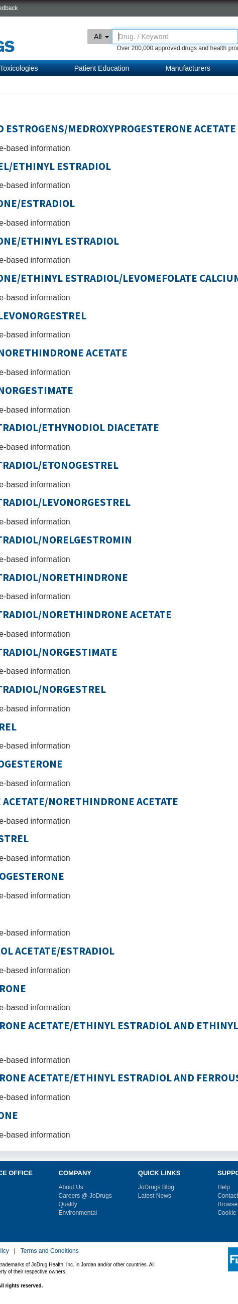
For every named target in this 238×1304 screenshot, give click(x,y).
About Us (71, 1187)
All (101, 37)
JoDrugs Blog (156, 1187)
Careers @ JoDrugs (85, 1195)
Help (223, 1187)
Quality (68, 1204)
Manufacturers (187, 68)
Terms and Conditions (50, 1250)
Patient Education (102, 68)
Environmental (78, 1212)
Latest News (154, 1195)
